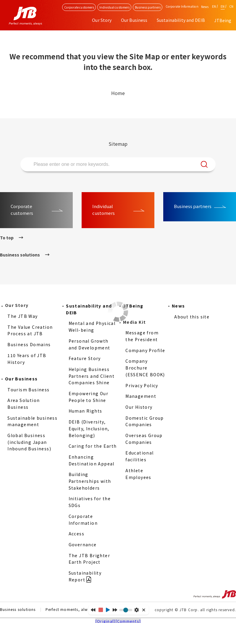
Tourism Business (28, 390)
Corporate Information (83, 519)
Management (140, 396)
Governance (83, 544)
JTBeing (222, 20)
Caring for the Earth (93, 446)
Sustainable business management (32, 421)
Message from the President (142, 336)
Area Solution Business (23, 403)
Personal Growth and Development (89, 344)
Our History (138, 407)
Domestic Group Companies (144, 421)
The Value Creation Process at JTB (30, 330)
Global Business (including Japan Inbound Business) (29, 442)
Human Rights (85, 411)
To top (7, 238)
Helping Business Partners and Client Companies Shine (92, 375)
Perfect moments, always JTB (74, 610)
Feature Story (85, 358)
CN (231, 6)
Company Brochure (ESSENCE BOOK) (145, 367)
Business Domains (29, 344)
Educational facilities (139, 456)
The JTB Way (22, 316)
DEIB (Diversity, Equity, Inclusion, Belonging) (89, 428)
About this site (191, 317)
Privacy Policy (141, 385)
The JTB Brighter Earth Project (89, 558)
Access (76, 534)
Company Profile (145, 350)
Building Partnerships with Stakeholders (90, 480)
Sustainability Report (85, 576)
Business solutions (20, 255)
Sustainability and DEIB (89, 309)
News (204, 6)
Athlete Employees (138, 473)
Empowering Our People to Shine (89, 396)
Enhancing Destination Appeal (91, 460)
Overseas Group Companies (144, 438)
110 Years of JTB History (26, 358)
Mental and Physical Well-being (92, 326)
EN (214, 6)
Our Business (21, 379)
